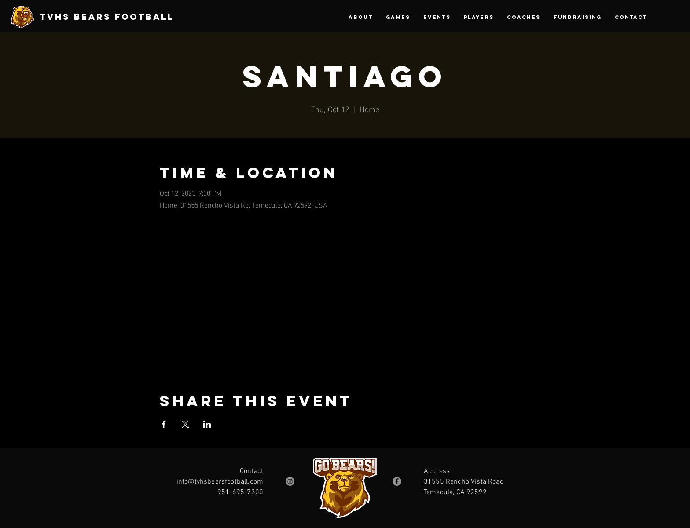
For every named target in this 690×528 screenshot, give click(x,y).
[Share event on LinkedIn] (207, 424)
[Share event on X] (185, 424)
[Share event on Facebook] (164, 424)
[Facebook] (397, 481)
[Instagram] (290, 481)
